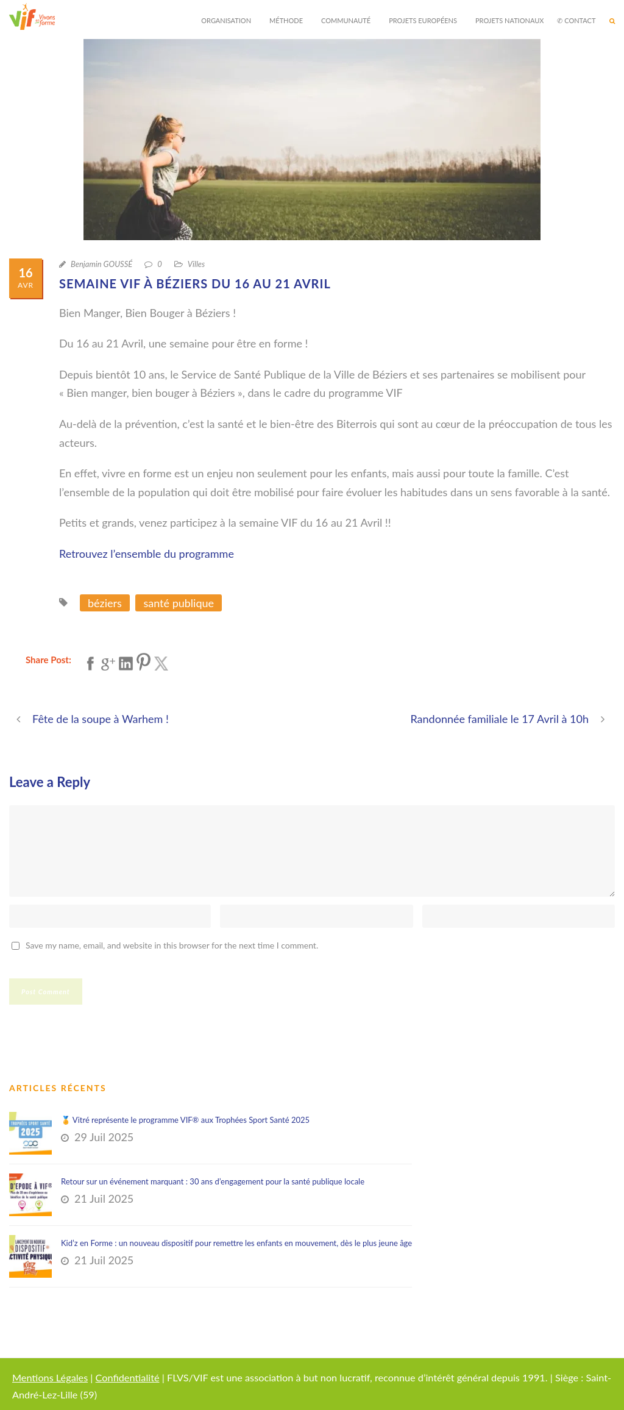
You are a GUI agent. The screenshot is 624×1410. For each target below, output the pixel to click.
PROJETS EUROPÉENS (423, 20)
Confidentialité (128, 1377)
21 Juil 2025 (103, 1198)
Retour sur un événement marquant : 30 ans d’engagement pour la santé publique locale (212, 1181)
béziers (105, 603)
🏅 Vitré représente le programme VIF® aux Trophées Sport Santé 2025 (185, 1120)
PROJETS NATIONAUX (509, 20)
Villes (196, 264)
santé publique (178, 603)
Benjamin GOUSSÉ (101, 264)
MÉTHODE (286, 20)
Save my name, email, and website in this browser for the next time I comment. (172, 945)
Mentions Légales (50, 1377)
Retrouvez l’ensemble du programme (146, 553)
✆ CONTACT (576, 20)
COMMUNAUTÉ (345, 20)
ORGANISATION (226, 20)
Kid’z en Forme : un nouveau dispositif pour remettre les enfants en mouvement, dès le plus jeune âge (236, 1243)
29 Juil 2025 (103, 1137)
